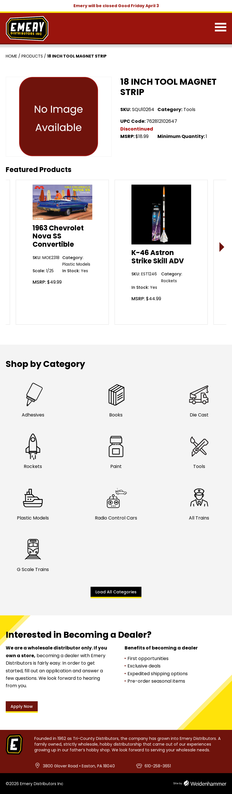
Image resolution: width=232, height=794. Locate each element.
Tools (189, 109)
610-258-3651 (158, 766)
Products (32, 56)
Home (11, 56)
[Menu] (220, 28)
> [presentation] (222, 247)
